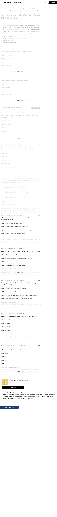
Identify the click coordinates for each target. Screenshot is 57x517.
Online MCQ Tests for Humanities (19, 381)
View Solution (21, 71)
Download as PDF (9, 407)
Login (44, 2)
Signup (53, 2)
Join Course (13, 387)
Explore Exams (18, 4)
